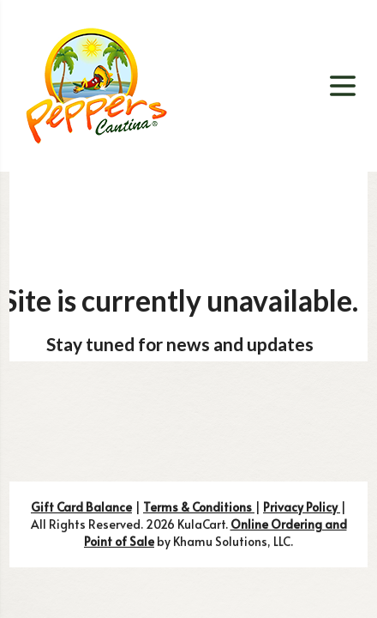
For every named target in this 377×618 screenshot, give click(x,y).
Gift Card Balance (81, 507)
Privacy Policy (301, 507)
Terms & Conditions (198, 507)
